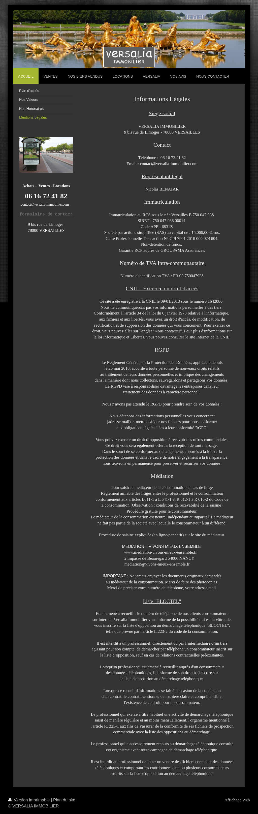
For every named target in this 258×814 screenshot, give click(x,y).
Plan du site (64, 800)
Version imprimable (29, 800)
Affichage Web (237, 800)
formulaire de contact (46, 214)
